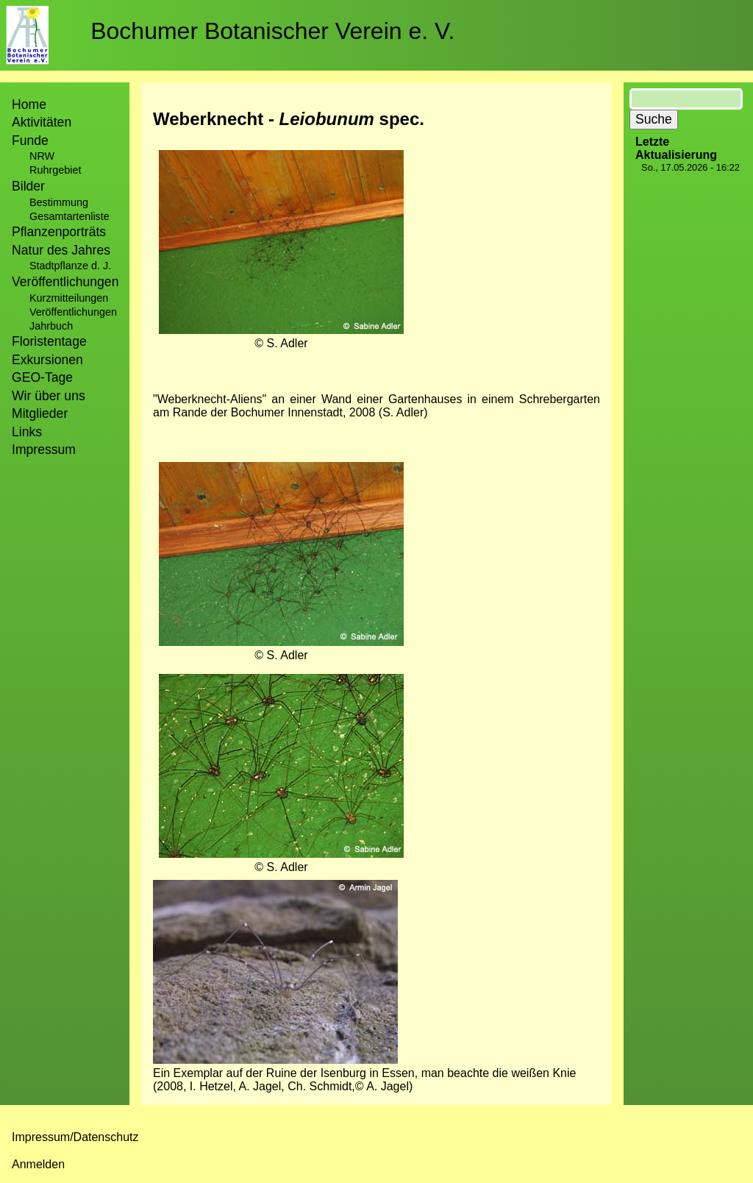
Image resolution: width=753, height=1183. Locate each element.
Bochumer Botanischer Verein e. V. (272, 31)
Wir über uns (48, 395)
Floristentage (49, 341)
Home (29, 104)
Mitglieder (40, 413)
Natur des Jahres (61, 250)
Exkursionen (47, 359)
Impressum (44, 449)
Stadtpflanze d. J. (70, 265)
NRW (41, 156)
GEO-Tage (42, 377)
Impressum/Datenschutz (75, 1137)
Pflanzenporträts (59, 231)
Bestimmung (58, 202)
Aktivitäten (41, 122)
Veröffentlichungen (73, 312)
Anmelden (38, 1164)
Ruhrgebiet (55, 170)
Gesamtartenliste (69, 216)
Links (27, 431)
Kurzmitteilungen (68, 298)
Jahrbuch (51, 326)
